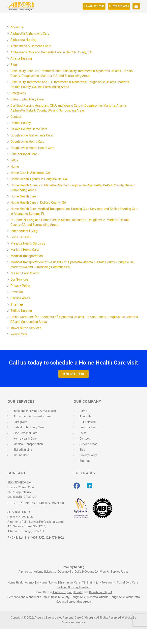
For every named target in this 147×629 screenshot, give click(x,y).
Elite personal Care (23, 154)
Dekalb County (20, 123)
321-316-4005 (119, 6)
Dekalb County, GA (100, 592)
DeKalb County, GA (86, 571)
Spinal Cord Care (127, 582)
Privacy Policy (20, 286)
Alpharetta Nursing (23, 40)
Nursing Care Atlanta (24, 273)
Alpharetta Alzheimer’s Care (29, 33)
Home (14, 166)
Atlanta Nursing (21, 58)
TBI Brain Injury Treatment (98, 582)
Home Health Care (23, 196)
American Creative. (73, 622)
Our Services (19, 279)
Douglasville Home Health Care (32, 148)
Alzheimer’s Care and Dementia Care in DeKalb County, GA (51, 52)
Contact (15, 117)
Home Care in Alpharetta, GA (30, 173)
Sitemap (16, 304)
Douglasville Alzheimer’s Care (31, 135)
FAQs (14, 160)
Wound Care (18, 334)
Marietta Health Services (27, 243)
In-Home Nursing (47, 582)
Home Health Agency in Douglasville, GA (38, 179)
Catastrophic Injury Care (27, 99)
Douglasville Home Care (27, 142)
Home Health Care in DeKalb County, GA (38, 203)
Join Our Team (20, 237)
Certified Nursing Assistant (73, 587)
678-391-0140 (94, 6)
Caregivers (18, 93)
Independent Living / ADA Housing (35, 410)
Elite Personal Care (25, 433)
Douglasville (65, 571)
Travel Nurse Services (25, 328)
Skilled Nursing (21, 311)
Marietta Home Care (24, 250)
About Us (16, 27)
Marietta (50, 571)
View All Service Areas (114, 571)
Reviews (16, 292)
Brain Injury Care (69, 582)
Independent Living (23, 231)
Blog (13, 65)
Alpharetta (25, 571)
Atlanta (38, 571)
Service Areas (20, 298)
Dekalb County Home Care (28, 129)
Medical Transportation (26, 256)
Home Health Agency (21, 582)
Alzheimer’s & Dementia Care (30, 46)
